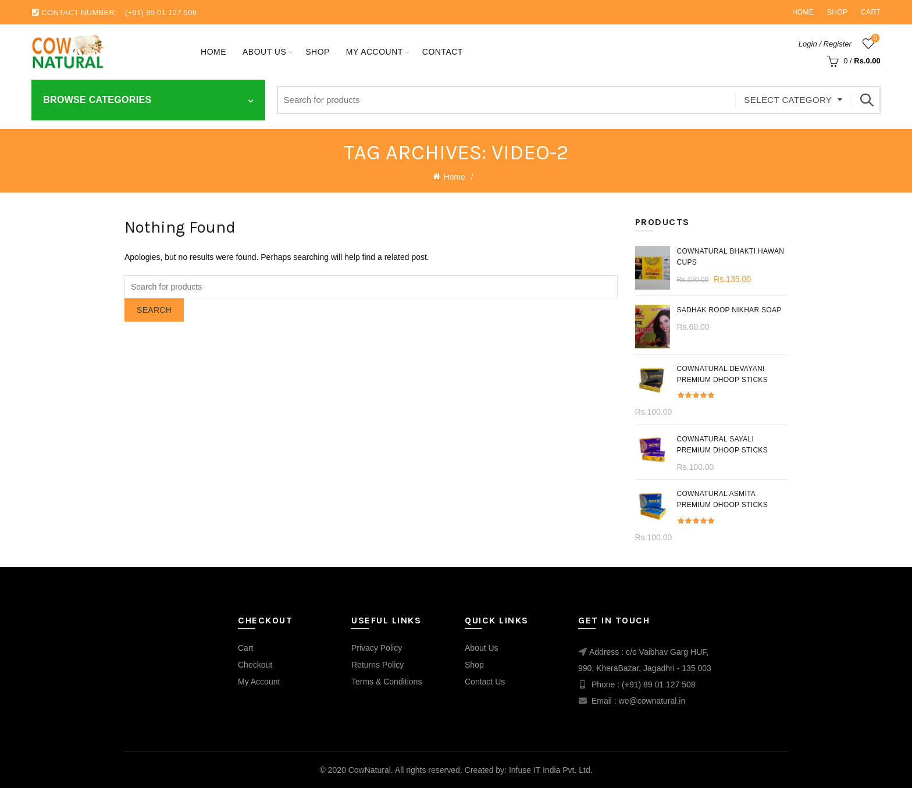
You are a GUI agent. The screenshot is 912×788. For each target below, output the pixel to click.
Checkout (255, 664)
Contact (442, 51)
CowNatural (369, 770)
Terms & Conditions (386, 681)
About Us (264, 51)
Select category (788, 100)
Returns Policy (377, 664)
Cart (871, 12)
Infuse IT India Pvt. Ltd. (551, 770)
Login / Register (825, 44)
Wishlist (874, 38)
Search (866, 100)
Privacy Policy (376, 647)
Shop (837, 12)
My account (374, 51)
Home (803, 12)
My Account (259, 681)
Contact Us (485, 681)
